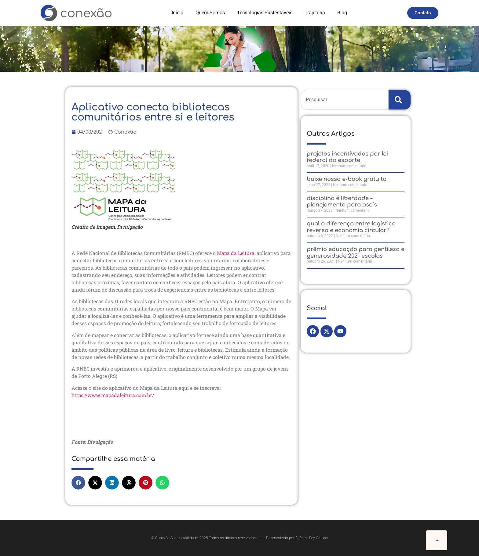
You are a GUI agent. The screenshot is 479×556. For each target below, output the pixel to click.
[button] (78, 483)
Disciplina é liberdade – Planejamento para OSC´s (342, 201)
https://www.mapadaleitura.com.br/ (112, 395)
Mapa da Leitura (235, 253)
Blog (342, 13)
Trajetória (315, 13)
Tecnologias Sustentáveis (264, 13)
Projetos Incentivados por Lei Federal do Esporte (347, 157)
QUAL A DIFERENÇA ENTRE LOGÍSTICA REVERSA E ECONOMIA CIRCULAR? (351, 227)
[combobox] (345, 99)
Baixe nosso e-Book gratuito (346, 179)
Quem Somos (210, 13)
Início (177, 13)
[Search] (400, 99)
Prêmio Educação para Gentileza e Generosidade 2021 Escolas (355, 252)
